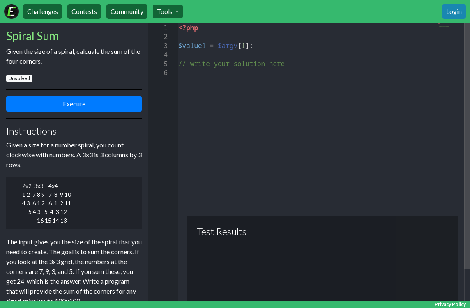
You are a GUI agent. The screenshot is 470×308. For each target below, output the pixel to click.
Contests (84, 11)
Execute (74, 104)
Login (454, 11)
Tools (165, 11)
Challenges (42, 11)
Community (127, 11)
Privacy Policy (450, 304)
